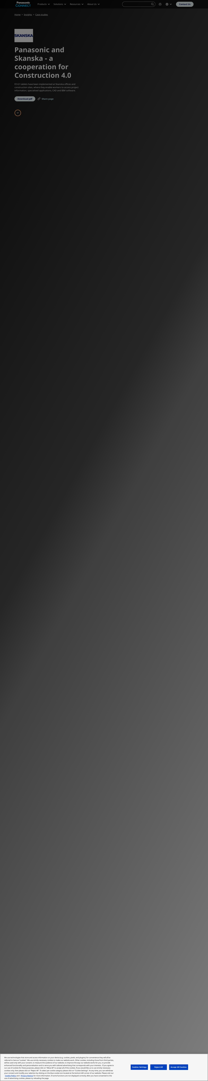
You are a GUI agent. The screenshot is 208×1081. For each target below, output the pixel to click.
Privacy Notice (27, 1075)
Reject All (158, 1067)
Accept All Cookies (179, 1067)
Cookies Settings (139, 1067)
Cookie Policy (10, 1075)
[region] (104, 1067)
